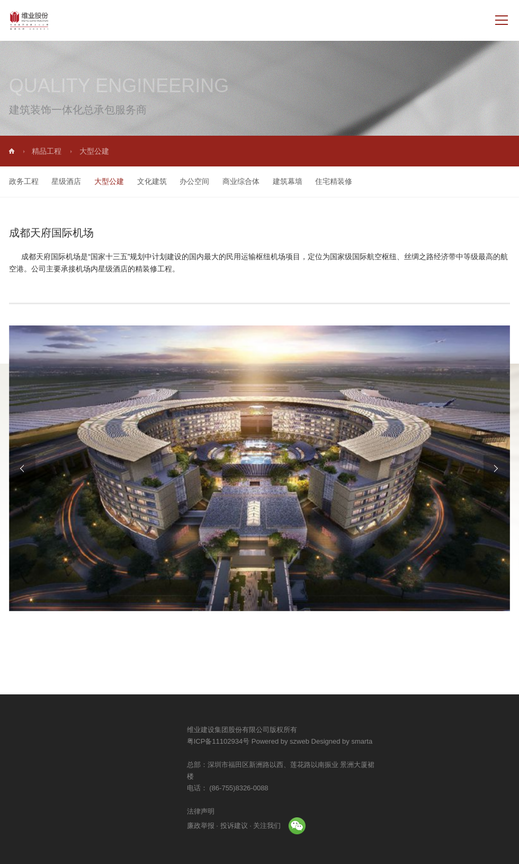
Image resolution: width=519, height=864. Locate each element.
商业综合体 (230, 181)
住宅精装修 (323, 181)
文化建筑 (141, 181)
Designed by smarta (413, 741)
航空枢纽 (382, 254)
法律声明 (273, 811)
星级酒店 (56, 181)
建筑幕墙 (277, 181)
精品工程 (57, 151)
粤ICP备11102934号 (290, 741)
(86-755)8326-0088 (310, 788)
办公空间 (184, 181)
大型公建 (98, 181)
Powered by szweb (352, 741)
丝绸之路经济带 (430, 254)
